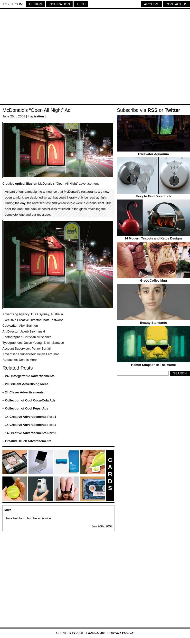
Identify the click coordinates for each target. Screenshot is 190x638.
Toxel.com (13, 4)
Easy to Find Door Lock (153, 196)
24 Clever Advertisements (24, 392)
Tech (81, 4)
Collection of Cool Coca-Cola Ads (30, 400)
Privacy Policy (120, 633)
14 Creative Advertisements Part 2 (30, 425)
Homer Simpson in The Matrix (153, 365)
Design (35, 4)
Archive (151, 4)
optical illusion (26, 183)
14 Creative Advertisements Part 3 (30, 433)
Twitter (172, 110)
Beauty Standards (153, 322)
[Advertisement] (45, 57)
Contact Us (176, 4)
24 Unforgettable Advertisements (30, 376)
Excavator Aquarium (153, 154)
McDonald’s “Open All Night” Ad (36, 110)
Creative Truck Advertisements (28, 441)
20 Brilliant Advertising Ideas (26, 384)
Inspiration (59, 4)
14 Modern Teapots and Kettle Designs (153, 238)
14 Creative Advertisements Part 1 (30, 417)
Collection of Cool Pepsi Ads (26, 408)
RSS (153, 110)
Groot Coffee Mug (153, 280)
